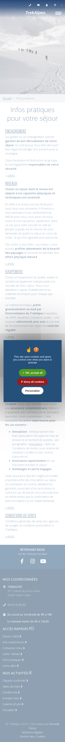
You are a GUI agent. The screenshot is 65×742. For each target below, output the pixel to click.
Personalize (32, 390)
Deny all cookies (32, 381)
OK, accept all (32, 372)
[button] (61, 5)
